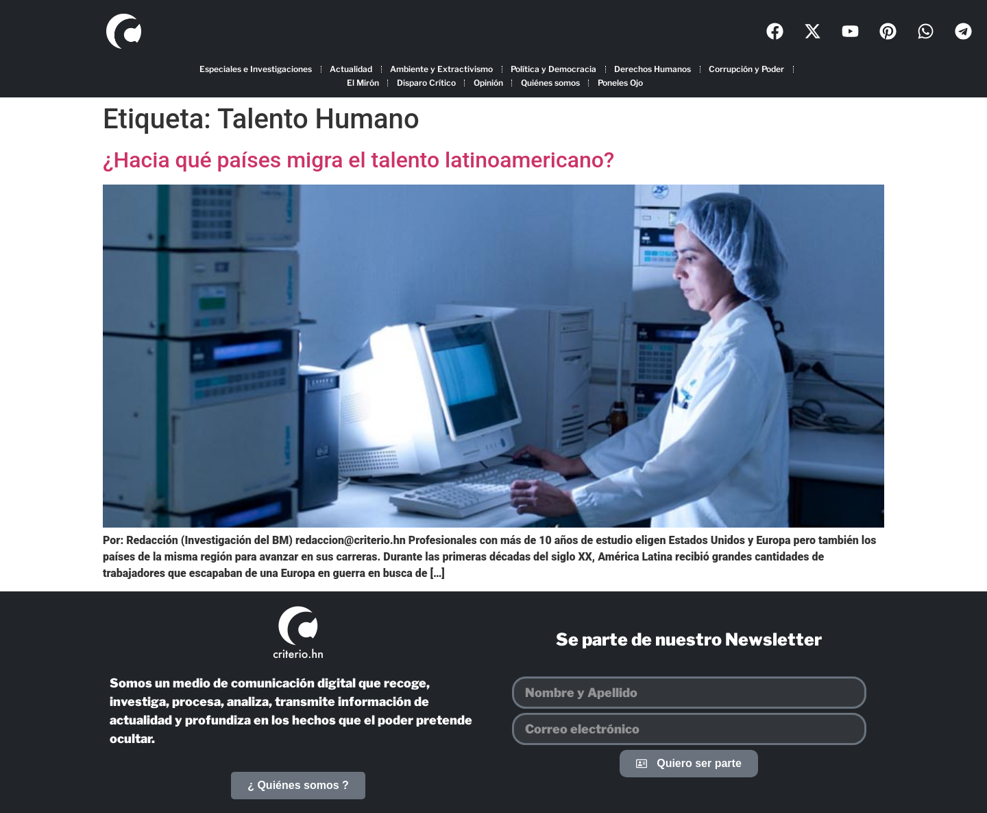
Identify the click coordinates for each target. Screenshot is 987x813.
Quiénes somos (550, 83)
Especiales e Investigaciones (255, 69)
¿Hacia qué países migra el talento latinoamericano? (358, 160)
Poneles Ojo (620, 83)
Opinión (488, 83)
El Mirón (363, 83)
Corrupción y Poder (746, 69)
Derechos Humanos (652, 69)
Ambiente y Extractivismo (441, 69)
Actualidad (351, 69)
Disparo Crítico (426, 83)
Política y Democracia (553, 69)
